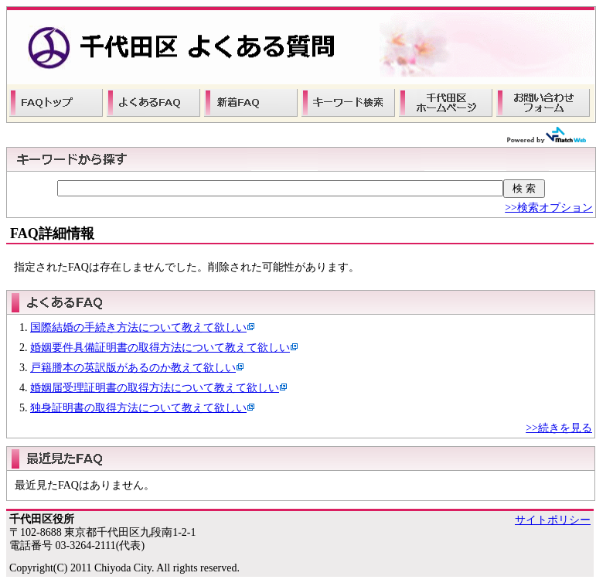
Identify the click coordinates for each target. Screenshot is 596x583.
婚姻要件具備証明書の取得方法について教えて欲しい (160, 347)
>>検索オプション (549, 207)
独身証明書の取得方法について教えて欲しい (138, 408)
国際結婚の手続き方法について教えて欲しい (138, 327)
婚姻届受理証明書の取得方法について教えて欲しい (154, 388)
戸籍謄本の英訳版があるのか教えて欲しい (133, 367)
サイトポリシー (553, 520)
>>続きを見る (559, 428)
